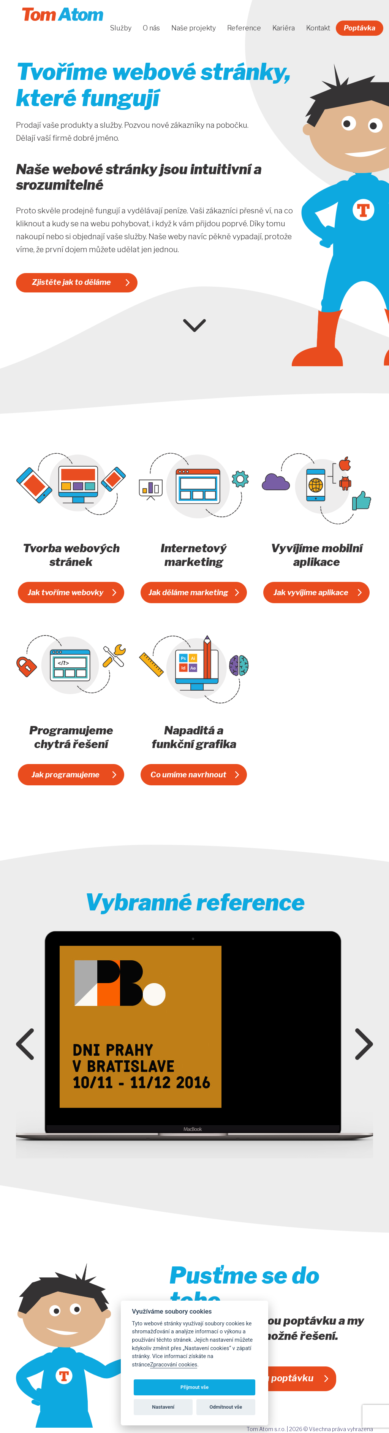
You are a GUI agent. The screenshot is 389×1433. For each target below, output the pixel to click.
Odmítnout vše (226, 1407)
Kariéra (283, 28)
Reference (244, 28)
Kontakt (318, 28)
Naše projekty (193, 28)
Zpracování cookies (173, 1365)
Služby (120, 28)
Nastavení (163, 1407)
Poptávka (359, 28)
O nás (151, 28)
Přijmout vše (194, 1387)
